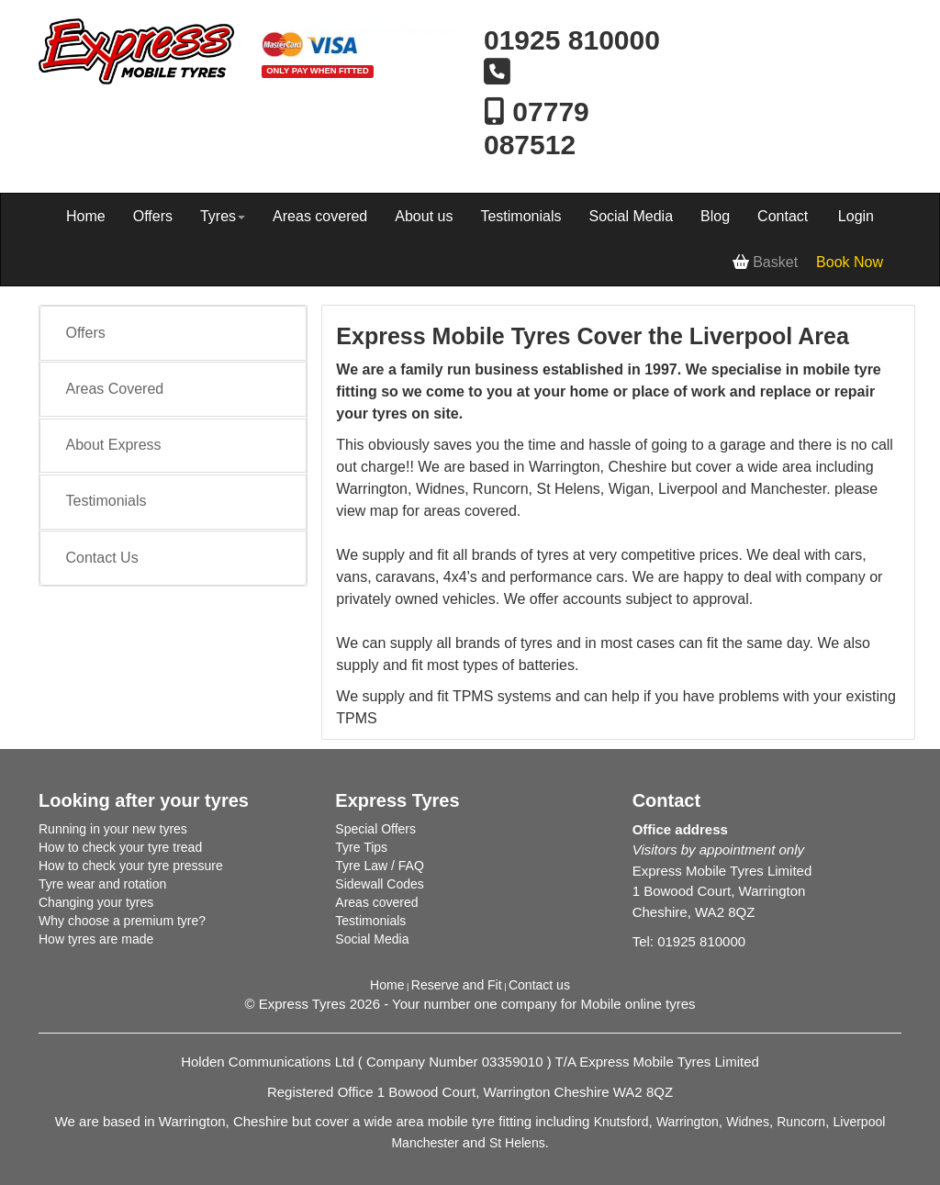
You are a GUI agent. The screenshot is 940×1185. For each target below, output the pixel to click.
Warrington (687, 1121)
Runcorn (801, 1121)
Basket (765, 262)
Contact (782, 216)
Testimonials (520, 216)
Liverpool (860, 1121)
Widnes (747, 1121)
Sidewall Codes (379, 884)
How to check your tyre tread (120, 847)
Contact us (539, 985)
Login (856, 216)
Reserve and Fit (456, 985)
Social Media (630, 216)
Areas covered (320, 216)
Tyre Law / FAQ (379, 865)
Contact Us (102, 557)
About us (424, 216)
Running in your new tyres (113, 829)
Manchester (424, 1142)
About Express (114, 445)
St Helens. (519, 1142)
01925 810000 (572, 40)
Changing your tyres (96, 902)
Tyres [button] (222, 216)
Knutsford (621, 1121)
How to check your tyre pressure (131, 865)
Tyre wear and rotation (102, 884)
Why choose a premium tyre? (122, 920)
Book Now (849, 262)
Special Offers (375, 829)
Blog (715, 216)
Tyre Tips (361, 847)
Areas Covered (115, 389)
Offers (153, 216)
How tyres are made (96, 939)
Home (86, 216)
